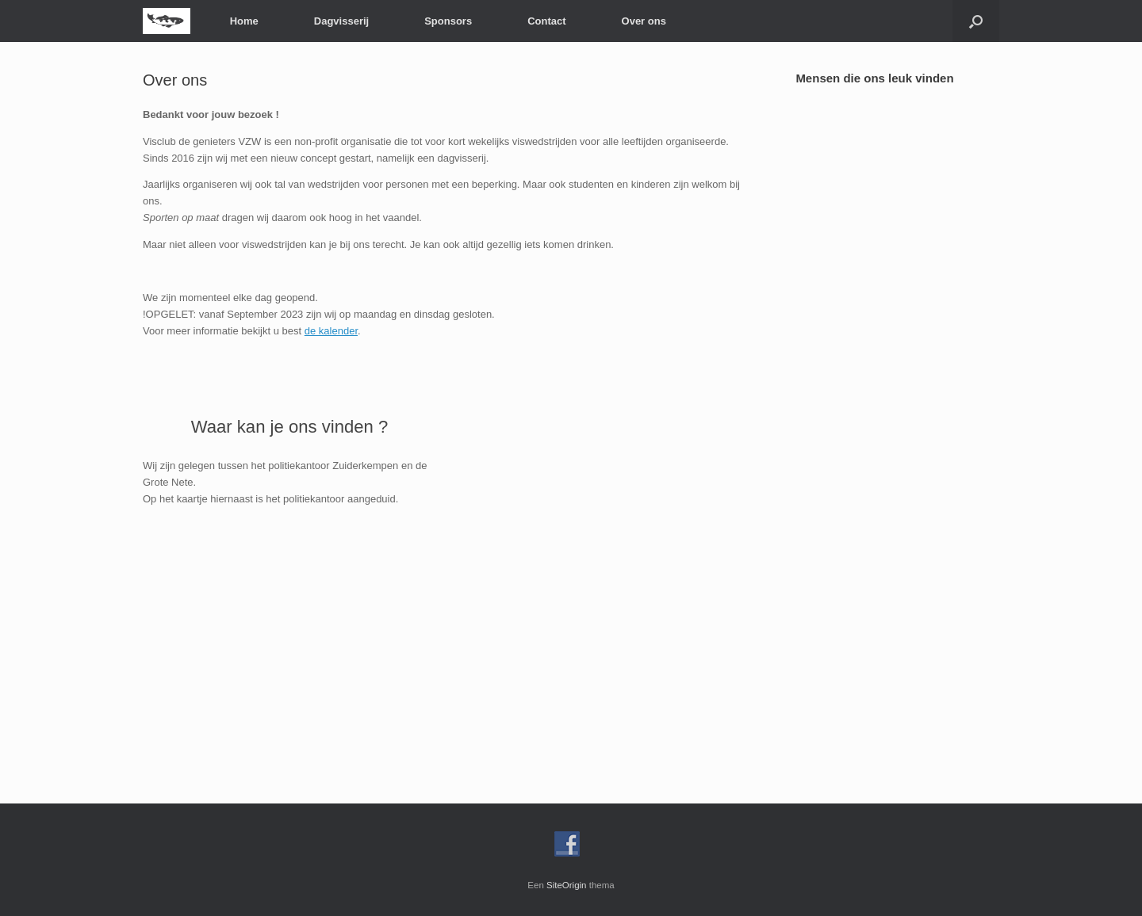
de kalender (331, 331)
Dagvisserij (341, 21)
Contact (546, 21)
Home (244, 21)
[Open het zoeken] (975, 21)
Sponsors (448, 21)
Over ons (644, 21)
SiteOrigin (566, 885)
